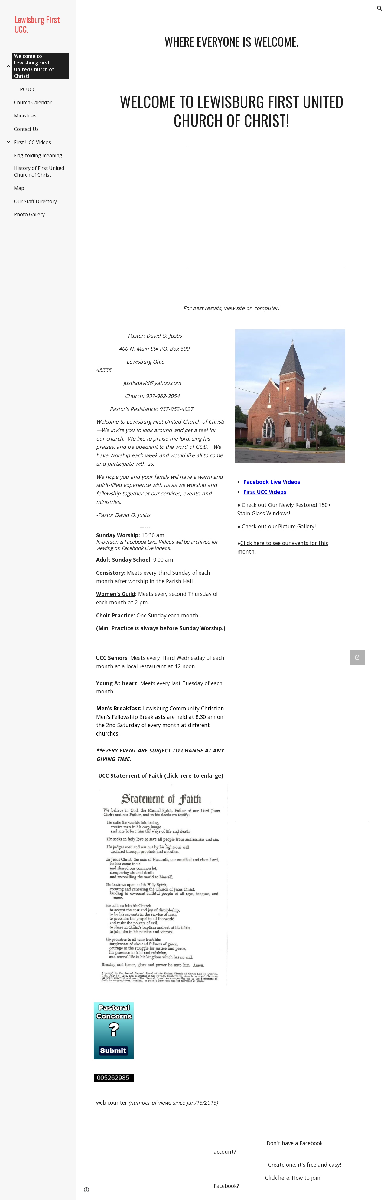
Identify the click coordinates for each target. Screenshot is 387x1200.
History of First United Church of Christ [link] (39, 171)
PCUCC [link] (28, 89)
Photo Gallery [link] (29, 214)
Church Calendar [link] (33, 102)
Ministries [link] (25, 115)
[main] (231, 53)
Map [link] (19, 188)
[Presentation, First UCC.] (266, 207)
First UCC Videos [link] (32, 142)
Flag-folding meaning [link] (38, 155)
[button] (379, 8)
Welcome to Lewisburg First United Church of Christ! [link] (34, 66)
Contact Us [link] (26, 129)
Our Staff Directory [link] (35, 201)
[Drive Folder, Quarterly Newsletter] (302, 736)
